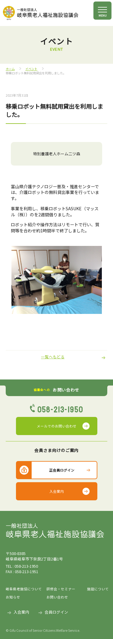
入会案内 (56, 491)
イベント (31, 68)
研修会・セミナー (60, 588)
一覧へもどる (52, 357)
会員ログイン (56, 612)
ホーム (10, 68)
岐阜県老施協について (24, 588)
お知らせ (13, 597)
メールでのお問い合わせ (57, 426)
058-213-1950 (60, 410)
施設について (97, 588)
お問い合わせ (57, 597)
